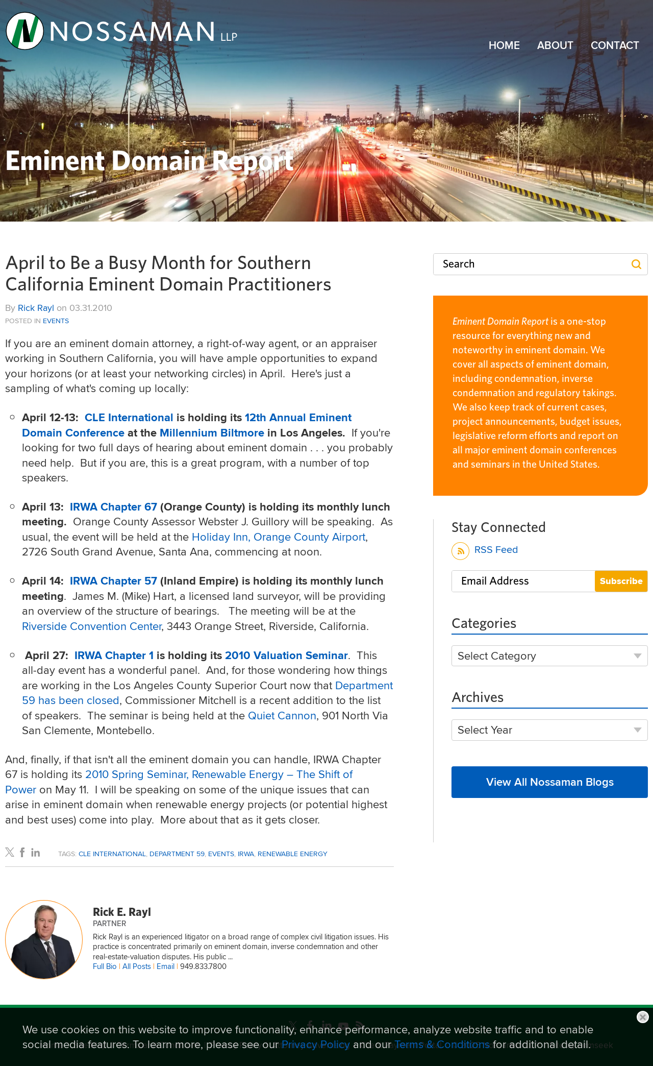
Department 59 (177, 854)
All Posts (136, 966)
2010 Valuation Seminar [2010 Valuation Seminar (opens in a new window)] (286, 655)
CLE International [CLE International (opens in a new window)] (131, 417)
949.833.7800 (203, 966)
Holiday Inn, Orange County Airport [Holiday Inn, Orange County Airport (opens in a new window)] (278, 536)
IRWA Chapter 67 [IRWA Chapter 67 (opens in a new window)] (115, 506)
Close (643, 1017)
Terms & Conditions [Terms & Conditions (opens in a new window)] (442, 1044)
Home (504, 45)
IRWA (246, 854)
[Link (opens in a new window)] (122, 30)
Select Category (497, 655)
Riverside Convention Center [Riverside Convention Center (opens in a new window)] (91, 626)
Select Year (485, 729)
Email (165, 966)
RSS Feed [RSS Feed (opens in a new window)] (484, 551)
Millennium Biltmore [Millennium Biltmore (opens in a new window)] (213, 432)
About (555, 45)
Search (459, 264)
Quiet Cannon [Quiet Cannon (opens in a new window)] (282, 715)
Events (56, 321)
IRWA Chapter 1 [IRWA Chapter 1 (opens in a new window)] (114, 655)
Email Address (495, 581)
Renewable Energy (293, 854)
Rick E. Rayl (122, 912)
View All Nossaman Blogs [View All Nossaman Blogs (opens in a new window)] (550, 781)
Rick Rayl (36, 307)
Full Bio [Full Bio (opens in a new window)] (105, 966)
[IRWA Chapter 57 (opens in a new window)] (115, 580)
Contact (615, 45)
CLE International (112, 854)
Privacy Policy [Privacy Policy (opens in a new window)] (316, 1044)
